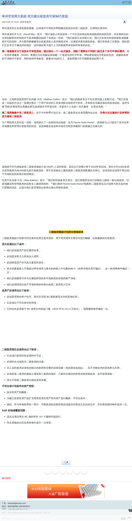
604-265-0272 (24, 506)
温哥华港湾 (25, 22)
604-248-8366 (13, 506)
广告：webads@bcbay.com (14, 503)
